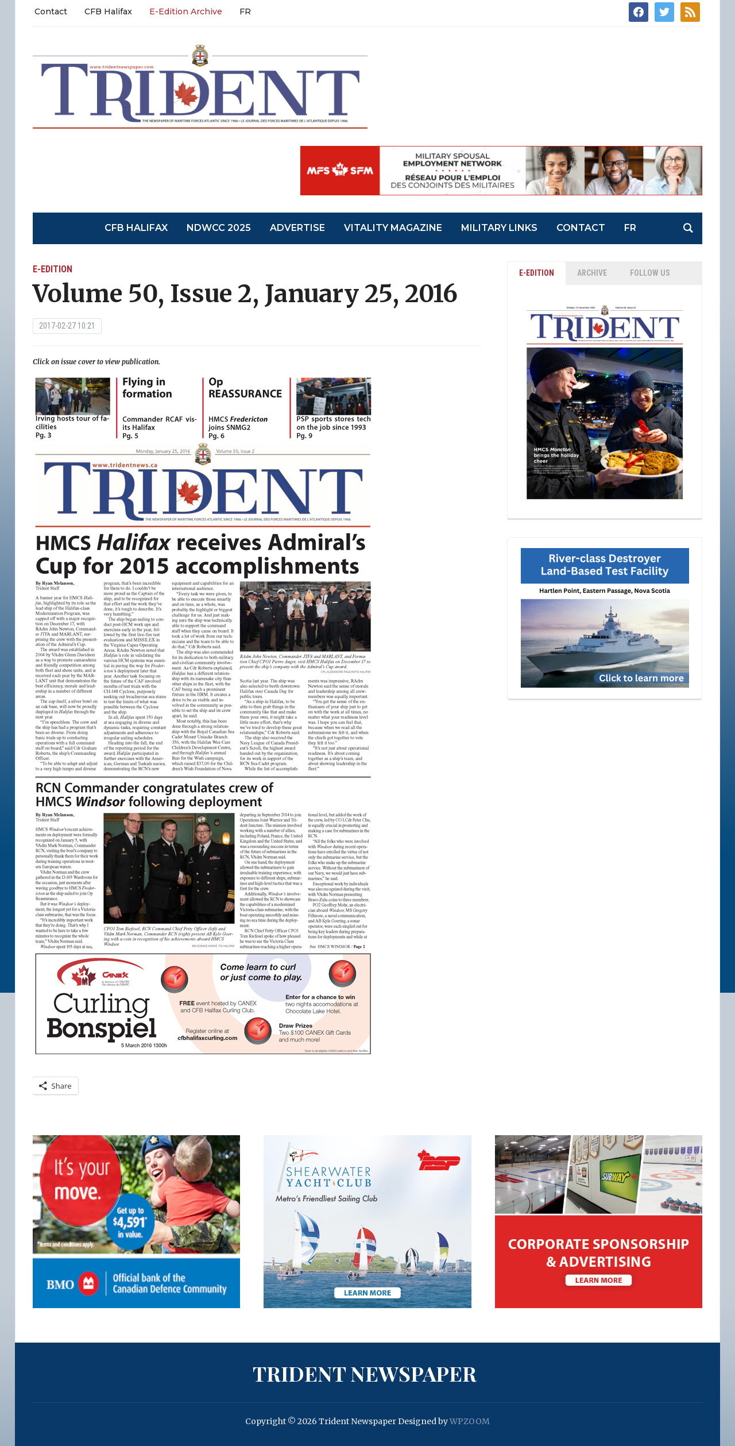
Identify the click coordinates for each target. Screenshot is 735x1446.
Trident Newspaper (365, 1373)
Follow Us (650, 272)
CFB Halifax (108, 11)
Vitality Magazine (393, 227)
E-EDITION (536, 272)
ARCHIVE (592, 272)
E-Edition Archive (185, 11)
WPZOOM (470, 1421)
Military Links (499, 227)
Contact (50, 11)
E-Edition (52, 269)
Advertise (297, 227)
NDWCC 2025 (219, 227)
